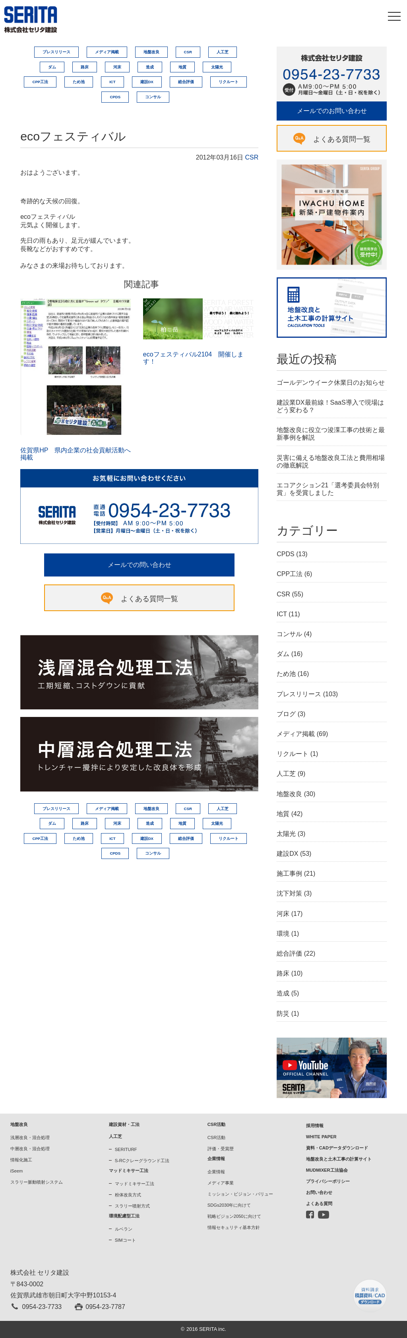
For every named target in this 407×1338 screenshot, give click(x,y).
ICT (112, 82)
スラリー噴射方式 (132, 1206)
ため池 (79, 82)
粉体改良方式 (128, 1194)
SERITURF (126, 1149)
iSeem (16, 1171)
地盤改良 (151, 52)
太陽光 (217, 67)
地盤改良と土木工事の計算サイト (339, 1159)
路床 (85, 67)
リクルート (228, 82)
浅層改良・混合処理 (30, 1137)
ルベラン (123, 1229)
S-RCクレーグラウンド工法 (142, 1160)
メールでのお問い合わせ (332, 110)
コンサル (153, 97)
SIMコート (125, 1240)
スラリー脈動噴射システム (36, 1182)
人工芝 (223, 52)
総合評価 (186, 82)
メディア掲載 (107, 52)
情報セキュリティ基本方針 (233, 1227)
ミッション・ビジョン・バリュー (240, 1194)
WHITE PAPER (321, 1136)
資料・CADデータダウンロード (337, 1147)
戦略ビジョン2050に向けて (234, 1216)
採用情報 (315, 1125)
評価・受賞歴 (220, 1148)
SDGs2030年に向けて (229, 1205)
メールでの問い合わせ (139, 564)
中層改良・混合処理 (30, 1148)
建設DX (146, 82)
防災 (283, 1013)
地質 (182, 67)
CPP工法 (40, 82)
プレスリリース (56, 52)
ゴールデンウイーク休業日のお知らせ (331, 382)
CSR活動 (216, 1137)
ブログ (286, 714)
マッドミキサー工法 (134, 1183)
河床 (117, 67)
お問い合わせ (319, 1192)
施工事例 (289, 873)
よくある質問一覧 (149, 599)
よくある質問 (319, 1203)
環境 (283, 933)
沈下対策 (289, 893)
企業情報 (216, 1171)
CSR (188, 52)
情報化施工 (21, 1159)
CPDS (115, 97)
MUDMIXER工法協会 (327, 1170)
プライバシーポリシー (328, 1181)
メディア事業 (220, 1182)
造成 (150, 67)
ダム (52, 67)
